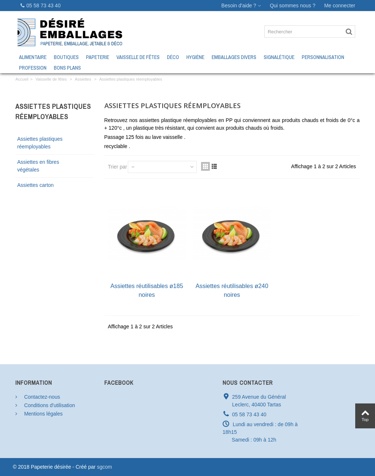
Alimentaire (33, 57)
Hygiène (195, 57)
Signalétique (279, 57)
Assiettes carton (35, 185)
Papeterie (97, 57)
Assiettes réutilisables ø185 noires (146, 290)
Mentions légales (43, 414)
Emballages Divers (234, 57)
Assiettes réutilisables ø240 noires (232, 290)
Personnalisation (323, 57)
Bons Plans (67, 67)
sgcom (104, 467)
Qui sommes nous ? (293, 5)
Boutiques (66, 57)
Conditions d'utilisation (49, 405)
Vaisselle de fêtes (138, 57)
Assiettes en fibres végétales (38, 166)
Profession (33, 67)
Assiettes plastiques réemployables (40, 143)
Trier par (117, 167)
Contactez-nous (41, 397)
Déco (173, 57)
